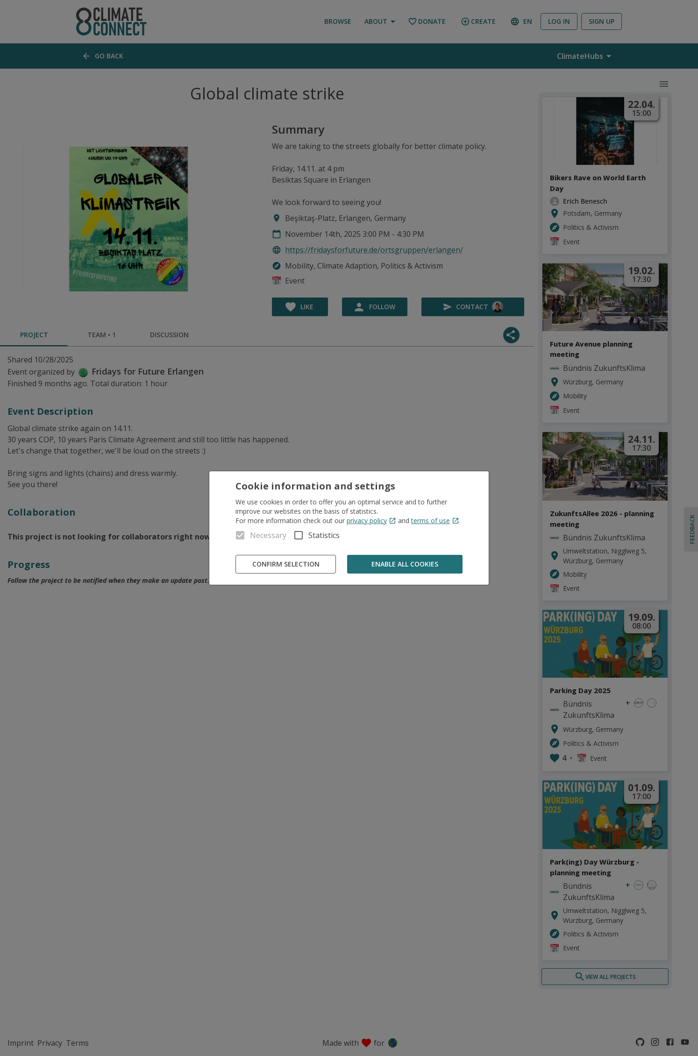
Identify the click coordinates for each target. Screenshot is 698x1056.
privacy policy (371, 520)
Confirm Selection (285, 564)
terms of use (435, 520)
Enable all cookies (405, 564)
